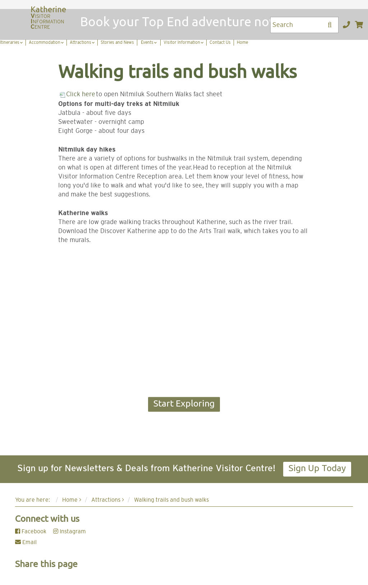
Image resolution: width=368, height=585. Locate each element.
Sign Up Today (317, 468)
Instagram (69, 531)
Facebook (30, 531)
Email (26, 542)
